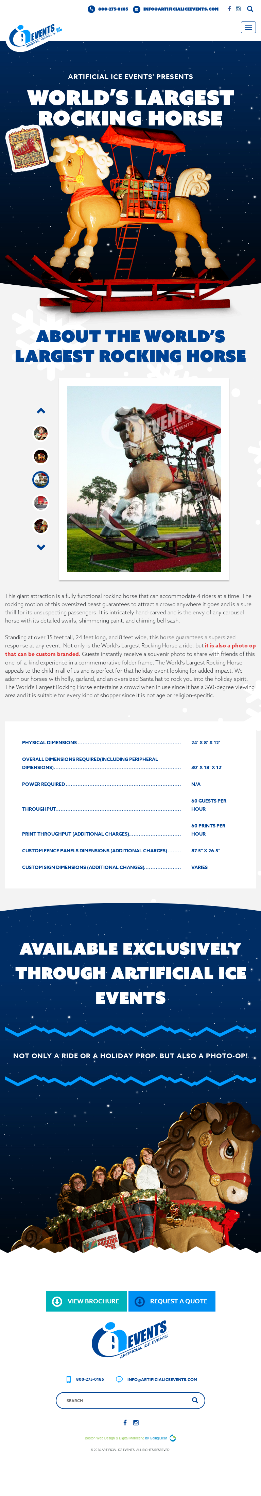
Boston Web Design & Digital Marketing (114, 1438)
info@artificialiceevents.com (176, 9)
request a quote (171, 1302)
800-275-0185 (108, 9)
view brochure (85, 1302)
